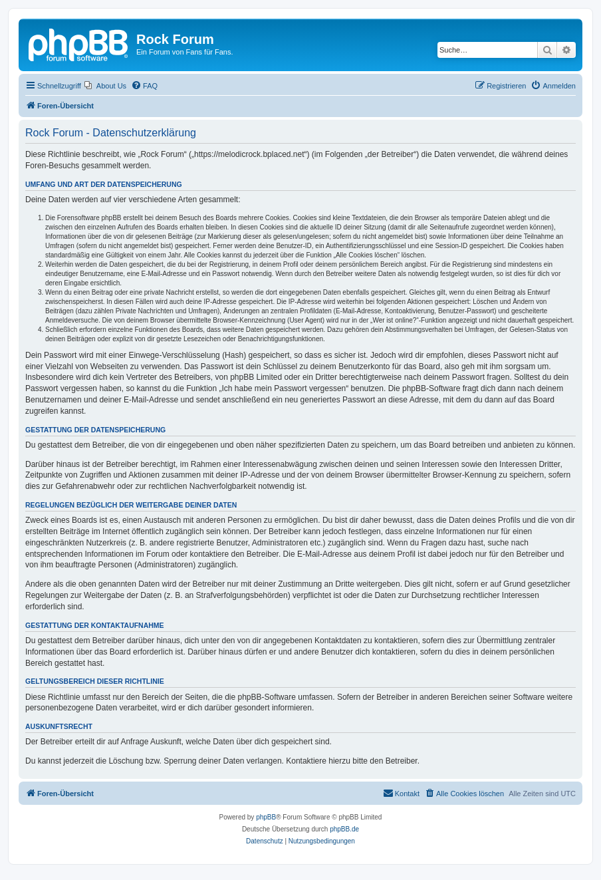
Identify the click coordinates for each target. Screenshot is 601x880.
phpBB (266, 817)
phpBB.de (344, 829)
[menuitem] (105, 86)
